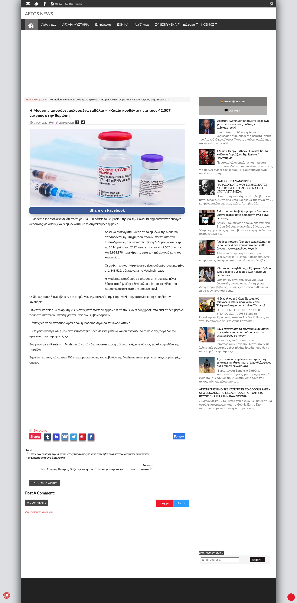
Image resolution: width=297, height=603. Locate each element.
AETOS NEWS (42, 13)
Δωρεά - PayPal (73, 3)
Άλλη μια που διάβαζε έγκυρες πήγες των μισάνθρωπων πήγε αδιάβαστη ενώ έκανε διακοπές (243, 205)
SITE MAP (85, 599)
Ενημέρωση (41, 430)
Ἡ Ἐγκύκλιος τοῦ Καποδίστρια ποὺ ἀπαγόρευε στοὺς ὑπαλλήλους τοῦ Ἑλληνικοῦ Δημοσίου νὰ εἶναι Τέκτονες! (241, 293)
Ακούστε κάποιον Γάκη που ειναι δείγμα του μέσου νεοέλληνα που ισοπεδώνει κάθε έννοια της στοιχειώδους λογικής (244, 236)
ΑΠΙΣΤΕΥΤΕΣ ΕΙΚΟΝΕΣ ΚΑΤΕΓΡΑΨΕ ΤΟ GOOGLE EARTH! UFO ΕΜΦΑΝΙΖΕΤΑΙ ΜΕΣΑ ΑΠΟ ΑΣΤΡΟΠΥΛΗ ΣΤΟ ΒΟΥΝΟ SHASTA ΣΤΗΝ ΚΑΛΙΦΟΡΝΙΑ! (235, 383)
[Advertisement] (148, 63)
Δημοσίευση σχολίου (39, 503)
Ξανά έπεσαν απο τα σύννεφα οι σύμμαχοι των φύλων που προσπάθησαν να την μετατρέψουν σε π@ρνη (243, 323)
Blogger (165, 495)
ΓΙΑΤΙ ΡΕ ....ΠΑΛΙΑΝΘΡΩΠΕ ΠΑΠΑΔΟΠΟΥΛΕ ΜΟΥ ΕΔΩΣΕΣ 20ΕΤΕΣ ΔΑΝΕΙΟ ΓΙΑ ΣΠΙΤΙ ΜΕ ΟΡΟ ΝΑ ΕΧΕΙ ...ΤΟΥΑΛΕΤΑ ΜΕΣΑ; (242, 177)
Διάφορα (189, 24)
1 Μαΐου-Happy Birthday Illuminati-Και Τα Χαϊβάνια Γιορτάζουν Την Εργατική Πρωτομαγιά (242, 145)
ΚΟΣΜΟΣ (207, 24)
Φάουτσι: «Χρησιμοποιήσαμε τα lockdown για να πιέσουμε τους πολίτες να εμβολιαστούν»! (243, 115)
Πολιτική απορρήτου (104, 599)
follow (56, 4)
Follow (179, 436)
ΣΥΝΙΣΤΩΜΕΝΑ (166, 24)
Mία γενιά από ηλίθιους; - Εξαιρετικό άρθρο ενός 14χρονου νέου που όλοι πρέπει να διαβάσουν (244, 262)
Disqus (181, 495)
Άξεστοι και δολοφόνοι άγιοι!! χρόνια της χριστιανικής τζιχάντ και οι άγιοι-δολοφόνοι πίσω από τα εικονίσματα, (244, 353)
